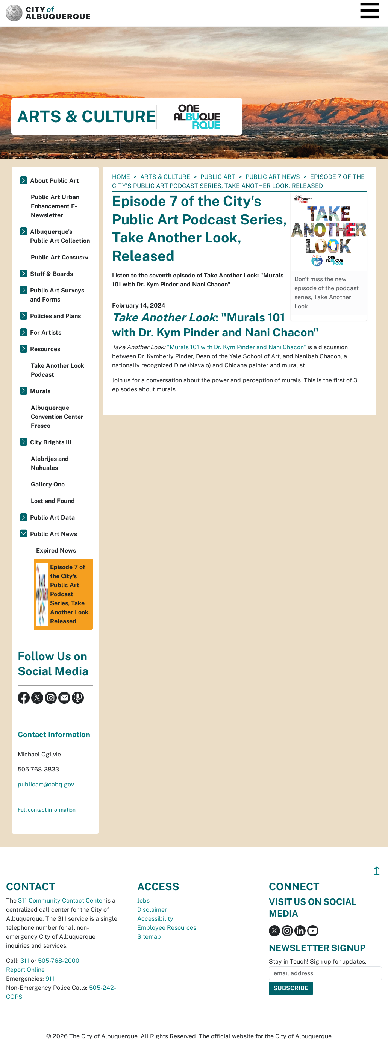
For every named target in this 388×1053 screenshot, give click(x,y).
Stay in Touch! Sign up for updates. (318, 961)
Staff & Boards (51, 273)
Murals (40, 391)
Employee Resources (166, 927)
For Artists (45, 332)
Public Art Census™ (59, 257)
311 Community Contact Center (61, 900)
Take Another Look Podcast (57, 370)
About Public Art (54, 180)
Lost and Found (53, 501)
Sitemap (149, 936)
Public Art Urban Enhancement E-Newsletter (55, 206)
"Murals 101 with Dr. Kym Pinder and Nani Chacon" (236, 347)
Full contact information (47, 810)
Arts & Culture (165, 176)
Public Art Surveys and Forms (57, 295)
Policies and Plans (55, 316)
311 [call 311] (24, 960)
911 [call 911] (50, 978)
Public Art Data (52, 517)
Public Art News (273, 176)
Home (121, 176)
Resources (45, 349)
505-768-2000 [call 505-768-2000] (58, 960)
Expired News (56, 550)
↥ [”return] (377, 871)
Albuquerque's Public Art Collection (60, 236)
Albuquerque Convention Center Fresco (57, 416)
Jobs (143, 900)
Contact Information (54, 734)
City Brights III (50, 442)
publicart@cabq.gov (46, 784)
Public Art (217, 176)
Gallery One (48, 484)
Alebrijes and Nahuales (50, 463)
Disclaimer (152, 909)
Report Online (25, 969)
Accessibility (155, 918)
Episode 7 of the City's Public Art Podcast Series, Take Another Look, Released (63, 594)
